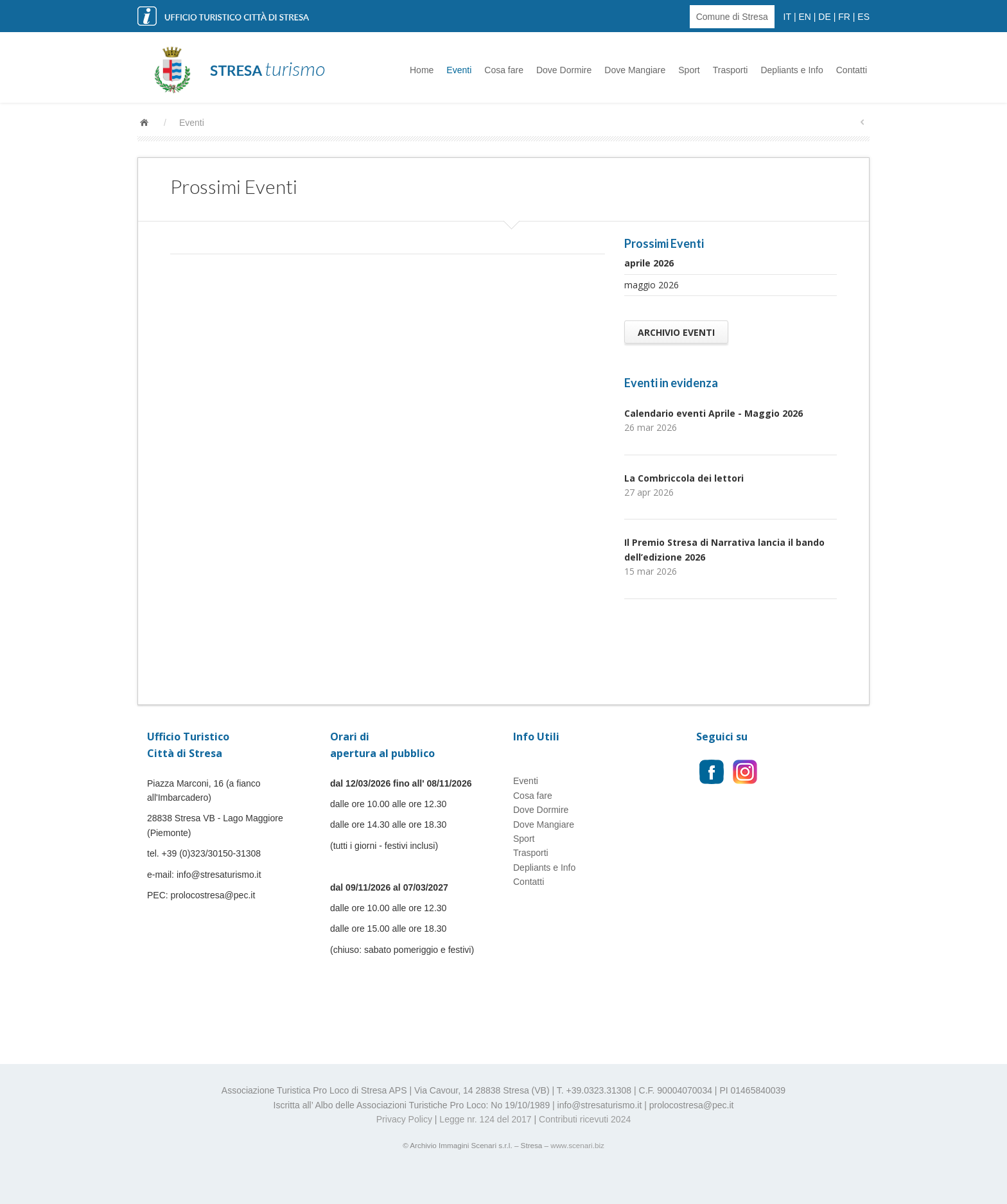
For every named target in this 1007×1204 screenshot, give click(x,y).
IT (787, 17)
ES (863, 17)
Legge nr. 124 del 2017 (485, 1119)
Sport (688, 70)
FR (844, 17)
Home (421, 70)
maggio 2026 (651, 285)
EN (804, 17)
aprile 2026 (649, 263)
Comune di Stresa (732, 17)
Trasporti (730, 70)
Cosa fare (503, 70)
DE (824, 17)
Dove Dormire (563, 70)
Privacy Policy (404, 1119)
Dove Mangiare (634, 70)
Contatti (851, 70)
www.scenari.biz (577, 1145)
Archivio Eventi (676, 332)
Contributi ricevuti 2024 (585, 1119)
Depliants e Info (791, 70)
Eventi (458, 70)
